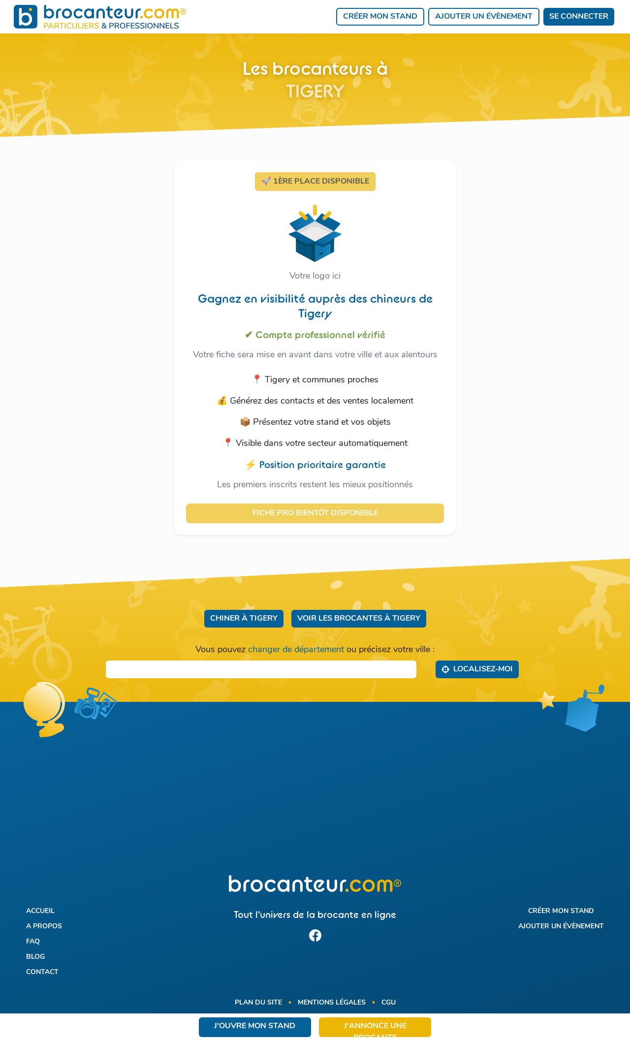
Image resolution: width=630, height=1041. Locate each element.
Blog (35, 956)
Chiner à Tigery (244, 619)
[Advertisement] (315, 794)
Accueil (40, 911)
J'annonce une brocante (376, 1029)
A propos (44, 926)
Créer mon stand (380, 17)
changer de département (296, 650)
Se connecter (578, 17)
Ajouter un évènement (484, 17)
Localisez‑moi (477, 668)
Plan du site (258, 1003)
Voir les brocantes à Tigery (358, 619)
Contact (42, 972)
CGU (388, 1003)
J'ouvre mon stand (254, 1026)
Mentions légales (332, 1003)
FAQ (33, 941)
